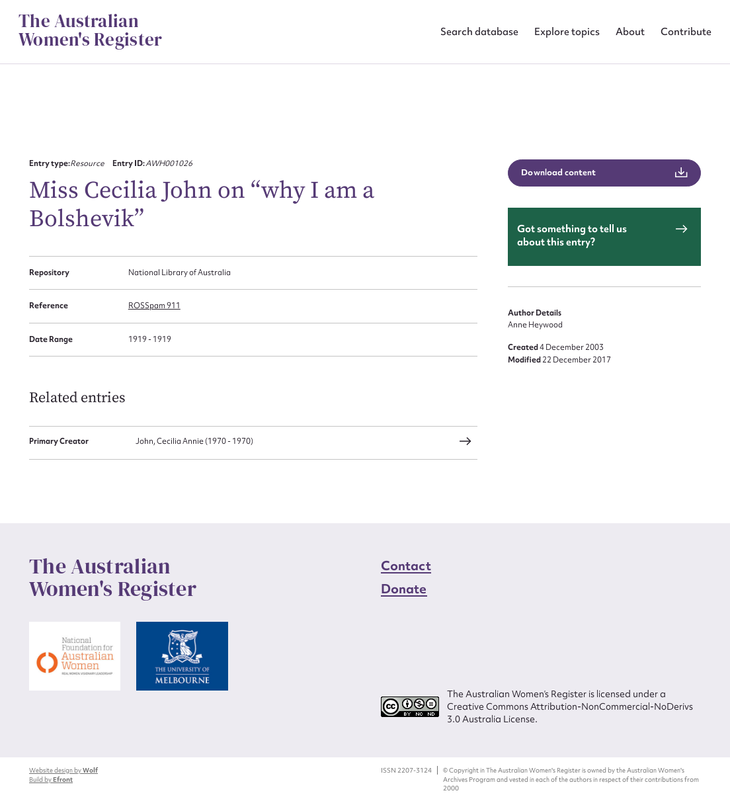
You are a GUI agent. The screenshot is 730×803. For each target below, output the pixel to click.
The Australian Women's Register (90, 30)
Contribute (686, 31)
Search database (479, 31)
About (630, 31)
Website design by (63, 770)
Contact (406, 565)
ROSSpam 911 (154, 305)
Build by (51, 779)
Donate (404, 588)
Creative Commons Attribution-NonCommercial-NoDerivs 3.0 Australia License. (570, 712)
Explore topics (567, 31)
